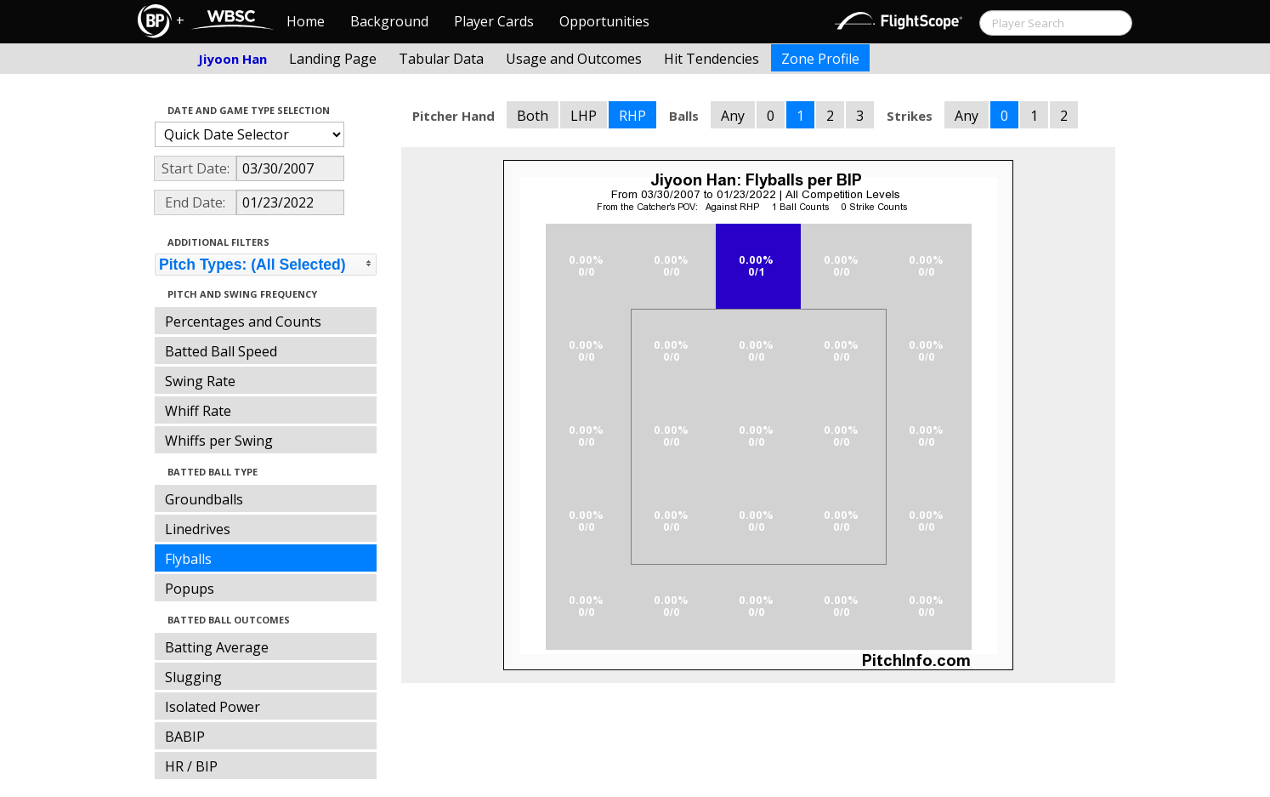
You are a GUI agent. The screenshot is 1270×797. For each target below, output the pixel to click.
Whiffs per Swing (219, 440)
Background (389, 21)
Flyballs (188, 558)
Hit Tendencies (711, 58)
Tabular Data (441, 58)
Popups (189, 588)
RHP (632, 115)
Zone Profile (820, 58)
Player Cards (494, 21)
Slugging (193, 677)
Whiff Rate (198, 410)
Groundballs (204, 499)
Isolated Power (212, 706)
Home (305, 21)
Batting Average (217, 647)
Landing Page (333, 58)
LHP (583, 115)
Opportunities (604, 21)
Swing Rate (200, 381)
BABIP (185, 736)
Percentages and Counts (243, 321)
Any (733, 115)
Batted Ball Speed (221, 351)
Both (532, 115)
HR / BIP (191, 766)
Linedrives (197, 529)
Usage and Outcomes (574, 58)
